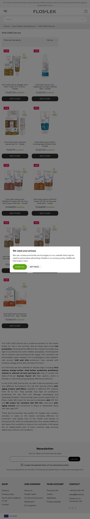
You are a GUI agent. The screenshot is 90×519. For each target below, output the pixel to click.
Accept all (19, 267)
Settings (34, 267)
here (26, 261)
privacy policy (59, 258)
